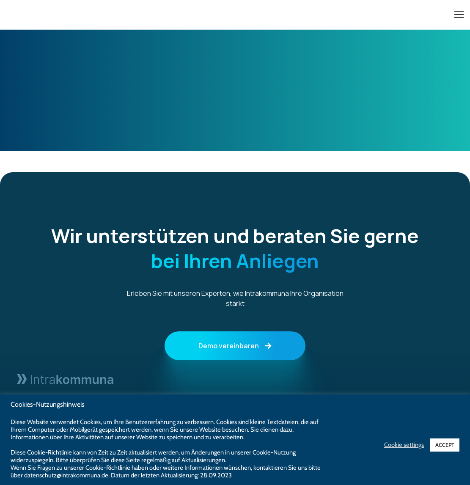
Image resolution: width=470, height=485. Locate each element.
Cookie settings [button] (404, 445)
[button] (459, 15)
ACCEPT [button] (444, 444)
